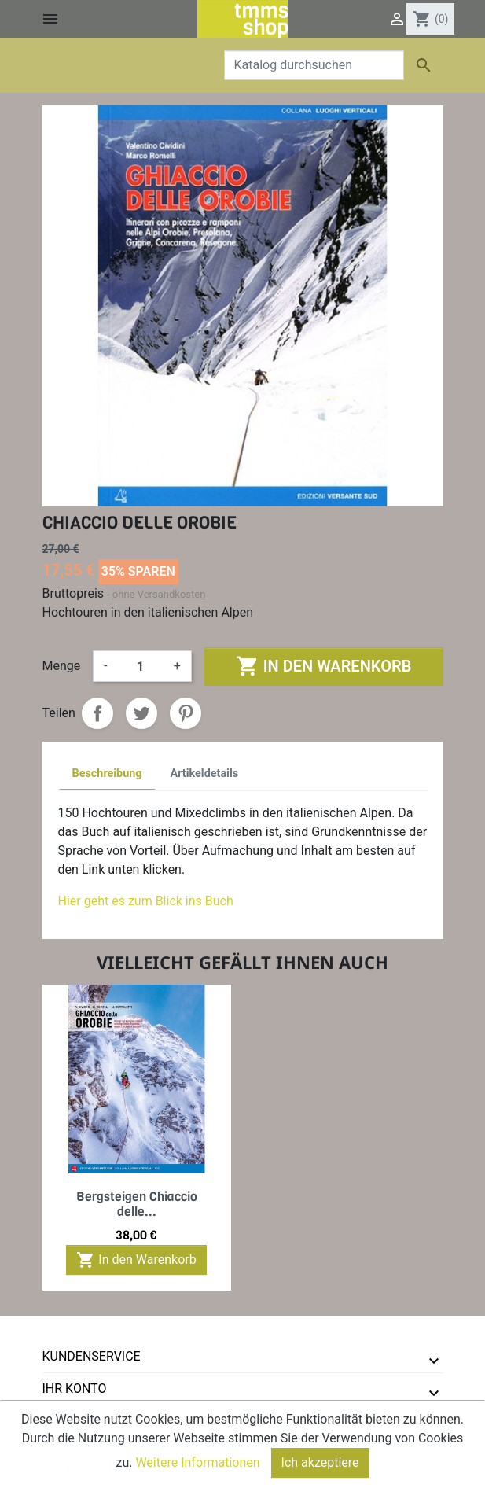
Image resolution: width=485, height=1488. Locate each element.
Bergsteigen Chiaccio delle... (136, 1204)
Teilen (97, 713)
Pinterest (185, 713)
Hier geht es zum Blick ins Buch (145, 900)
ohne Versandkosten (159, 594)
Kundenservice (91, 1356)
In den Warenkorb (323, 666)
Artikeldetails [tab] (205, 773)
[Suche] (314, 65)
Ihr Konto (74, 1388)
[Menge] (140, 666)
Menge (61, 665)
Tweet (141, 713)
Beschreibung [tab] (107, 773)
